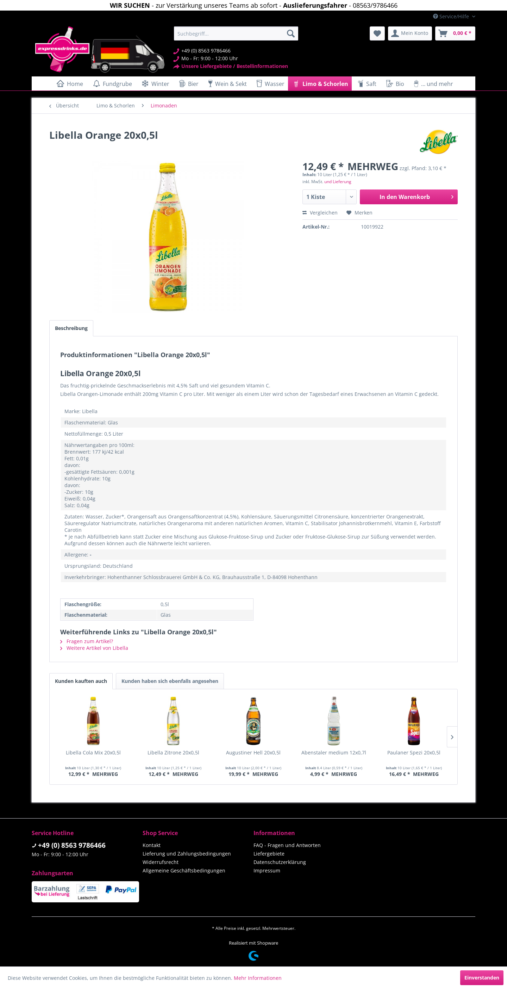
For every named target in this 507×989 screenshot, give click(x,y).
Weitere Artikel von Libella (94, 648)
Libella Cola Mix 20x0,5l (93, 752)
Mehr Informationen (258, 978)
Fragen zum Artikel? (86, 641)
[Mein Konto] (410, 33)
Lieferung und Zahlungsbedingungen (187, 853)
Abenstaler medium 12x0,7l (333, 752)
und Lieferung (337, 182)
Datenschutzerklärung (280, 862)
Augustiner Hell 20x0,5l (253, 752)
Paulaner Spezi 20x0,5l (413, 752)
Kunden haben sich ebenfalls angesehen (169, 681)
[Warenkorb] (455, 33)
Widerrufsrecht (161, 862)
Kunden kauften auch (81, 681)
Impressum (267, 870)
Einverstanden (481, 977)
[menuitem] (236, 33)
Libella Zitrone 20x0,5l (173, 752)
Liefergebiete (269, 853)
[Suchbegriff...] (236, 33)
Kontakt (152, 845)
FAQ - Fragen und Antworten (287, 845)
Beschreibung (71, 328)
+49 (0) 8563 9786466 (72, 845)
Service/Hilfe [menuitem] (451, 16)
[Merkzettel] (377, 33)
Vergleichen (320, 212)
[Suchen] (290, 33)
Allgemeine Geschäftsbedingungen (184, 870)
